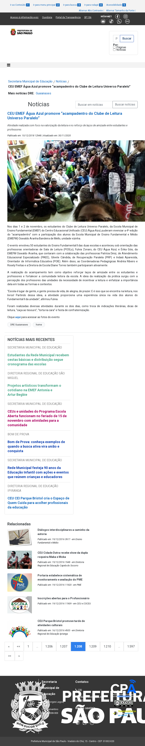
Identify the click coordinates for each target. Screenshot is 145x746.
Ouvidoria (47, 17)
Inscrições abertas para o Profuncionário (63, 598)
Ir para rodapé (93, 4)
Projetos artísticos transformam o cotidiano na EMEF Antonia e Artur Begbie (34, 390)
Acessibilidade (116, 4)
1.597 (131, 646)
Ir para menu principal (46, 4)
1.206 (49, 646)
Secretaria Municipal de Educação (30, 81)
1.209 (92, 646)
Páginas (121, 47)
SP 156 (87, 17)
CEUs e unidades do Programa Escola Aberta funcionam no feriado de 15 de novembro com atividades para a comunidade (37, 418)
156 (80, 689)
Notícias (121, 50)
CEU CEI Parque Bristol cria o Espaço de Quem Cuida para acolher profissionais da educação (38, 502)
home (39, 324)
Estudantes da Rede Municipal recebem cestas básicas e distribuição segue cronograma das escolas (38, 359)
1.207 (63, 646)
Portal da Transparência (68, 17)
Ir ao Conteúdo (20, 4)
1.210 (107, 646)
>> (9, 656)
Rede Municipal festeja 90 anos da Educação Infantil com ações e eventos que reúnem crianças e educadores (38, 472)
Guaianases (43, 93)
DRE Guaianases (19, 324)
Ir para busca (72, 4)
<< (18, 646)
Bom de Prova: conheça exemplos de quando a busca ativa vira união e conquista (36, 446)
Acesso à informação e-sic (24, 17)
